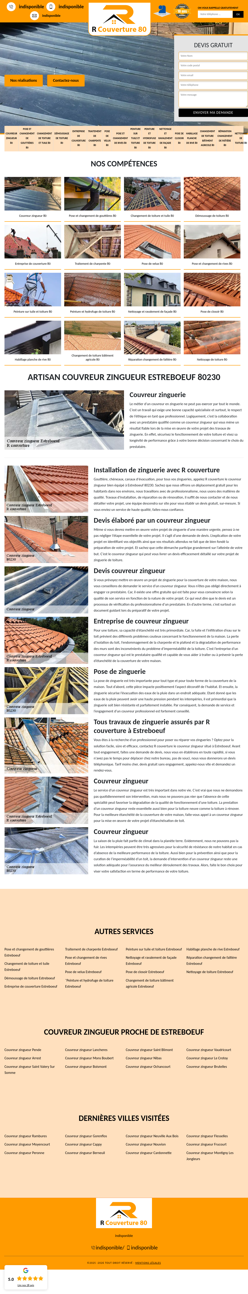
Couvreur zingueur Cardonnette (148, 1152)
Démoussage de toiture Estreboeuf (29, 978)
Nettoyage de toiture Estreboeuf (209, 972)
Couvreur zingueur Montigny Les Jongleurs (209, 1155)
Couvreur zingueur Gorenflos (86, 1136)
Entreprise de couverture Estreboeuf (30, 986)
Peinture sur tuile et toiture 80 (135, 138)
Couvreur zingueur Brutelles (206, 1066)
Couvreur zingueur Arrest (22, 1058)
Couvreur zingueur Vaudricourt (208, 1050)
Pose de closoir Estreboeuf (145, 972)
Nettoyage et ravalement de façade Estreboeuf (151, 960)
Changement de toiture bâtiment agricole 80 (207, 137)
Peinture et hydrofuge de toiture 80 (149, 138)
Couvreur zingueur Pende (22, 1050)
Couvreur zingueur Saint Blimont (149, 1050)
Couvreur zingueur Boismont (86, 1066)
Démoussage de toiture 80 (61, 138)
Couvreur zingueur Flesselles (207, 1136)
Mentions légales (148, 1262)
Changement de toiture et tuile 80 (44, 138)
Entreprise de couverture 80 (79, 137)
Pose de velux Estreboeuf (83, 972)
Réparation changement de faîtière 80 (225, 137)
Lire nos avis (25, 1285)
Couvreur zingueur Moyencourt (27, 1144)
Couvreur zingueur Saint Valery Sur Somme (29, 1069)
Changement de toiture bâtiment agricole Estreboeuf (150, 983)
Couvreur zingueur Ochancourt (148, 1066)
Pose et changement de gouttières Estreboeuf (29, 952)
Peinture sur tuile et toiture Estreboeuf (154, 949)
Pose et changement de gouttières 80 (27, 138)
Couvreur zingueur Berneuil (85, 1152)
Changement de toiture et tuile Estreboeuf (26, 966)
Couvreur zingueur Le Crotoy (207, 1058)
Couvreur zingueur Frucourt (206, 1144)
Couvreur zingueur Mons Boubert (89, 1058)
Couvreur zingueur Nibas (144, 1058)
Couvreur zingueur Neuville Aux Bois (152, 1136)
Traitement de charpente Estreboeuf (91, 949)
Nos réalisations (23, 80)
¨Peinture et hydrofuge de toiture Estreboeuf (89, 983)
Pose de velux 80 (107, 137)
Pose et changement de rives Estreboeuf (86, 960)
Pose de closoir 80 (179, 138)
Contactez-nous (66, 80)
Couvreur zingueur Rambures (25, 1136)
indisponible (25, 6)
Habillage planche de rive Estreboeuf (212, 949)
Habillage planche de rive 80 (192, 138)
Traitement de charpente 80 (95, 137)
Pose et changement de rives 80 (120, 138)
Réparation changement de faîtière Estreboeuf (211, 960)
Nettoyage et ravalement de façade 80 (165, 138)
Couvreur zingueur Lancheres (86, 1050)
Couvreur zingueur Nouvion (146, 1144)
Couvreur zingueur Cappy (83, 1144)
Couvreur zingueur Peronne (24, 1152)
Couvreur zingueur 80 (11, 138)
